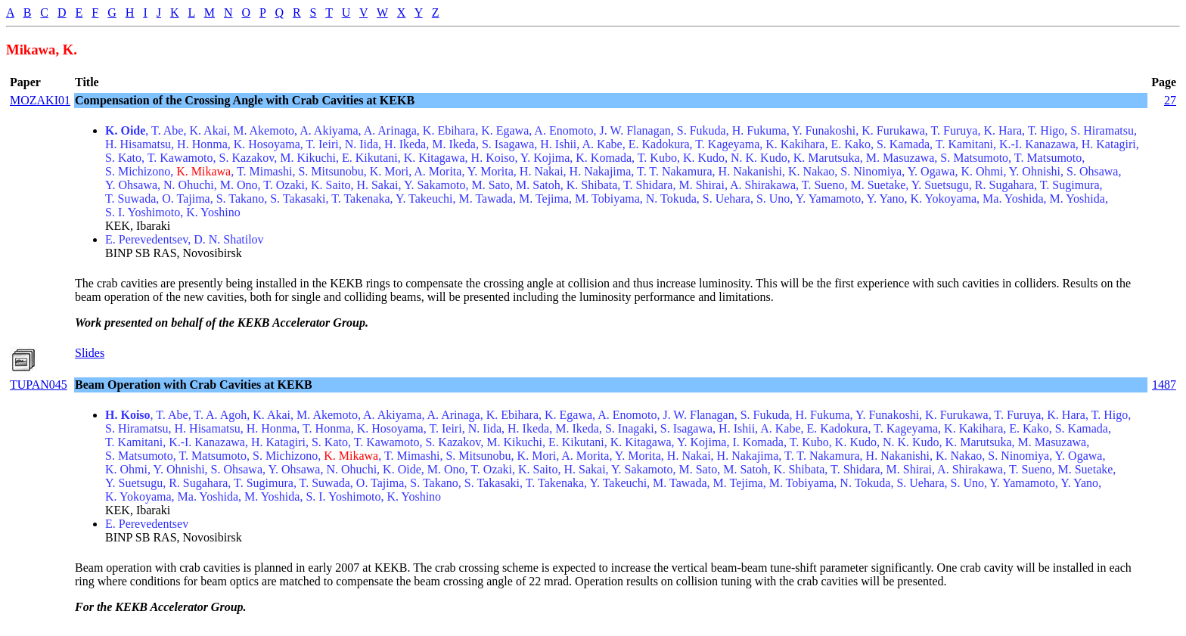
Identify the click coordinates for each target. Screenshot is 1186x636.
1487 (1164, 384)
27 (1170, 100)
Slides (89, 352)
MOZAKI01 (40, 100)
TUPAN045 (38, 384)
